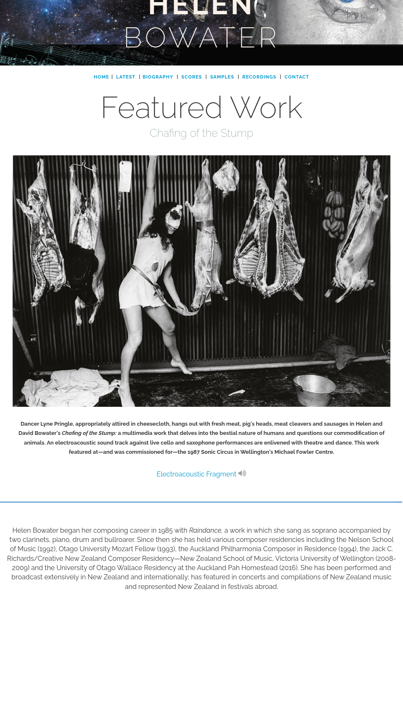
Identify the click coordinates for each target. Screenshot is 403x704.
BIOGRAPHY (158, 77)
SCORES (191, 77)
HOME (101, 77)
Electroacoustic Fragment (201, 474)
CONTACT (297, 77)
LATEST (126, 77)
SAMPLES (222, 77)
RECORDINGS (259, 77)
